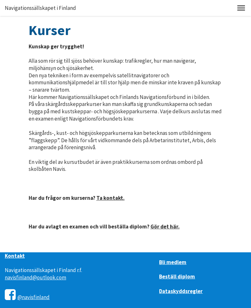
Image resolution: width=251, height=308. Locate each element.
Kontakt (15, 255)
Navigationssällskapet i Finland (40, 7)
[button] (241, 8)
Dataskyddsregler (181, 291)
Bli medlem (172, 262)
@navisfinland (33, 297)
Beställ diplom (177, 276)
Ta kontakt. (110, 197)
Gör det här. (165, 226)
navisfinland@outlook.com (35, 277)
